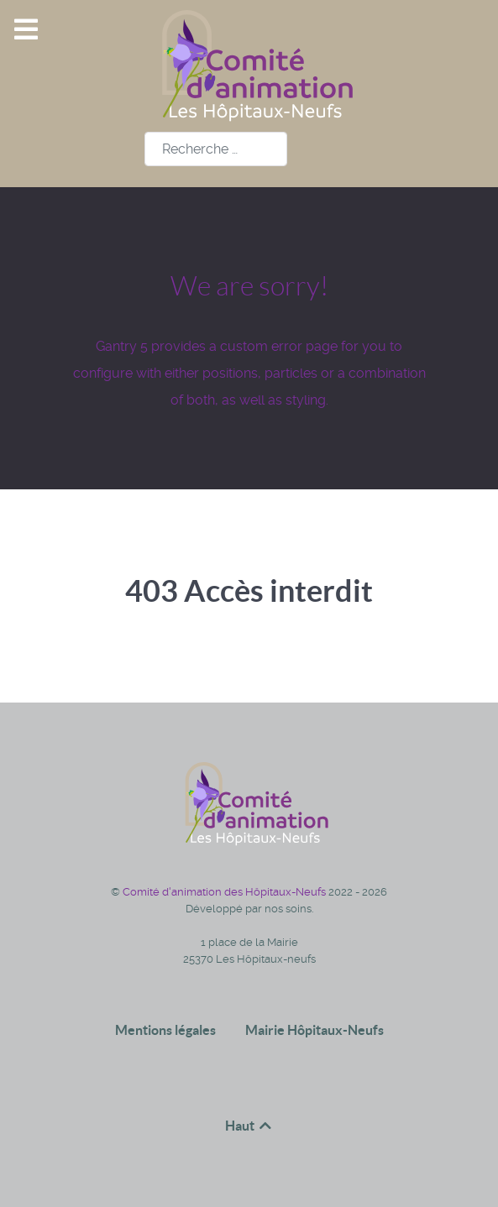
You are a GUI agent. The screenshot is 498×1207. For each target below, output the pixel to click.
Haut (249, 1125)
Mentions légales (165, 1029)
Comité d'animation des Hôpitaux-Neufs (225, 892)
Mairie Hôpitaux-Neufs (314, 1029)
